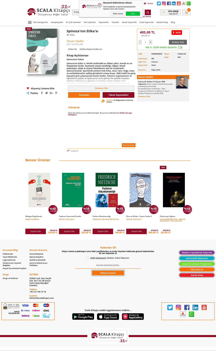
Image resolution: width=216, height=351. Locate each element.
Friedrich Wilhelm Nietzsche (106, 219)
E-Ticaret (99, 347)
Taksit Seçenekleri (118, 94)
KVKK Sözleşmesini (98, 252)
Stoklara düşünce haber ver (91, 49)
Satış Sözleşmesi (36, 248)
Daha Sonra (118, 14)
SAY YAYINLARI (75, 44)
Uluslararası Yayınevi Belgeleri (12, 258)
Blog (173, 22)
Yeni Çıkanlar (90, 22)
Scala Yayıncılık (146, 22)
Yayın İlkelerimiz (10, 251)
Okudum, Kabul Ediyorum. (108, 252)
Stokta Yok (178, 42)
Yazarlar (115, 22)
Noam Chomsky (32, 219)
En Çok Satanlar (73, 22)
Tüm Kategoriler (37, 22)
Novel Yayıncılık (129, 22)
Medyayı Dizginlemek (33, 216)
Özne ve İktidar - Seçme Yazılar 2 (139, 216)
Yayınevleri (104, 22)
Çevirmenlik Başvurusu (197, 252)
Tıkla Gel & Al (197, 263)
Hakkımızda (8, 248)
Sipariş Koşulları (36, 251)
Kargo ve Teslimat (10, 272)
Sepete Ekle (35, 225)
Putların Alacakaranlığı (101, 216)
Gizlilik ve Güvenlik (37, 254)
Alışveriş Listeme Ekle (40, 88)
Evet (133, 14)
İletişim (148, 3)
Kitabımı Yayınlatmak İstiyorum (197, 246)
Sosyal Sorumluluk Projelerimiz (197, 258)
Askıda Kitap (162, 22)
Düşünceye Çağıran (167, 216)
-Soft (93, 347)
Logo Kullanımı (9, 254)
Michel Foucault (66, 219)
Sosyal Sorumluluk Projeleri (14, 262)
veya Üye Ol (173, 14)
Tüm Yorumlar (128, 145)
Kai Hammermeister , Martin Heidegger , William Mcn (172, 220)
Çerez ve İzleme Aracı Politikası (38, 258)
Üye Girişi (173, 11)
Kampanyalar (57, 22)
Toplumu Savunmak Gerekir (70, 216)
